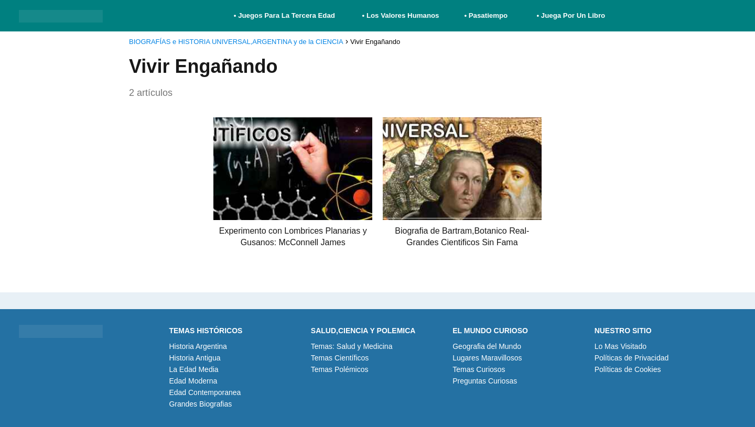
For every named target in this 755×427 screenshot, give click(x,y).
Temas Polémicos (340, 369)
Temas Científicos (340, 358)
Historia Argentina (198, 346)
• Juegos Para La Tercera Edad (285, 15)
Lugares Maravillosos (487, 358)
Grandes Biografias (200, 404)
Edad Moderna (193, 381)
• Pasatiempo (486, 15)
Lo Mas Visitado (620, 346)
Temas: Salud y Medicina (352, 346)
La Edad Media (193, 369)
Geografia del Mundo (486, 346)
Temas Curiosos (478, 369)
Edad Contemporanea (205, 392)
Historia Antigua (194, 358)
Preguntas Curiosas (484, 381)
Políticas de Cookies (628, 369)
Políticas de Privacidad (632, 358)
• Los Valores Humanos (400, 15)
